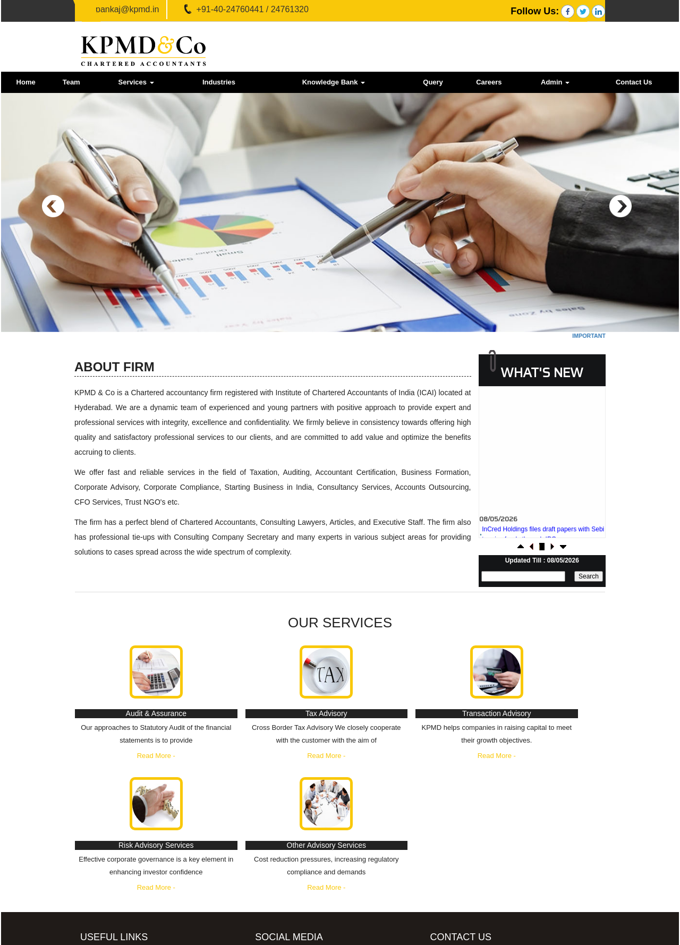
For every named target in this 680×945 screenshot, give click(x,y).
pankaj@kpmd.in (127, 9)
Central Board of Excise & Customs (155, 867)
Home (26, 82)
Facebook (310, 845)
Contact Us (634, 82)
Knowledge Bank (333, 82)
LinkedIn (308, 890)
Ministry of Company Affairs (143, 896)
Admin (555, 82)
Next (620, 206)
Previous (53, 206)
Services (136, 82)
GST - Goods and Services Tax (149, 838)
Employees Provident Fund (142, 910)
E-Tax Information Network (142, 882)
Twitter (305, 868)
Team (71, 82)
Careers (489, 82)
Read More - (124, 768)
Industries (218, 82)
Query (433, 82)
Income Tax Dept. (128, 853)
